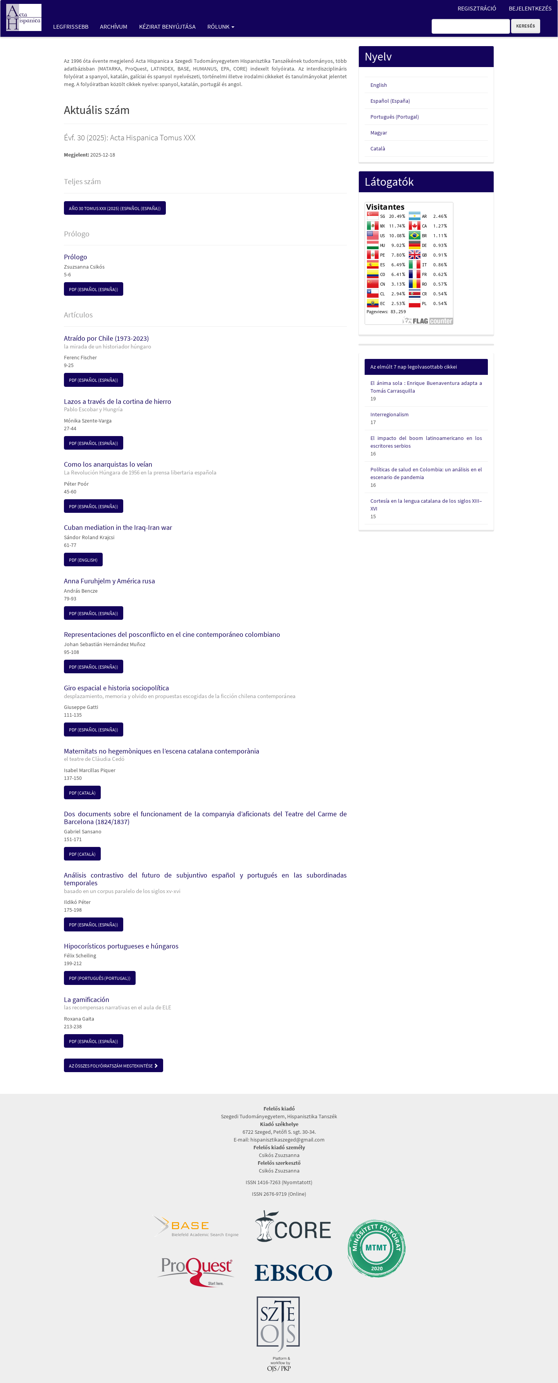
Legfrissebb (70, 26)
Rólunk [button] (220, 26)
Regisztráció (477, 8)
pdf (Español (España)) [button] (93, 289)
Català (377, 148)
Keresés (525, 26)
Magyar (378, 132)
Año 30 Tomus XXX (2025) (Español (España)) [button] (115, 208)
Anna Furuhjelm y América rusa (109, 580)
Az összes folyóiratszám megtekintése (113, 1066)
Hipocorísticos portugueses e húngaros (121, 946)
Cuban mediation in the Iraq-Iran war (118, 527)
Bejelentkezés (530, 8)
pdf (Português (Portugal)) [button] (100, 978)
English (378, 84)
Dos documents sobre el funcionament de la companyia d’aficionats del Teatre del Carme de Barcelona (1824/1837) (205, 817)
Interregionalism (389, 414)
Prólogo (75, 256)
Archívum (113, 26)
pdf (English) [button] (83, 560)
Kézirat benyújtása (167, 26)
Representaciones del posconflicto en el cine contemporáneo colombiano (172, 634)
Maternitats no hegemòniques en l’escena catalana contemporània (205, 755)
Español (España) (390, 100)
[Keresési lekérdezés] (471, 26)
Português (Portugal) (394, 116)
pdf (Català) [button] (82, 793)
